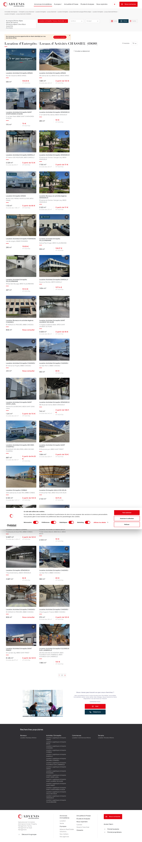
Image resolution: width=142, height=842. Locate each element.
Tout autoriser (126, 825)
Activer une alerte (60, 37)
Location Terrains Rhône (106, 738)
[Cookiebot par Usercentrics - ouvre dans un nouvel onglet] (12, 838)
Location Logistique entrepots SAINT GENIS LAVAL (56, 776)
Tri (134, 43)
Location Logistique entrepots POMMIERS (56, 772)
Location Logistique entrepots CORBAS (56, 751)
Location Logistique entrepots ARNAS (56, 738)
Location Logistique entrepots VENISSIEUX (56, 797)
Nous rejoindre (101, 4)
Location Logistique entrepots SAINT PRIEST (56, 784)
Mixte (123, 21)
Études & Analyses (87, 4)
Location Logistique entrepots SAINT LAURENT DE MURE (56, 780)
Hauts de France (20, 23)
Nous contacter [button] (128, 4)
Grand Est (20, 26)
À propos (57, 4)
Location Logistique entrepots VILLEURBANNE (56, 801)
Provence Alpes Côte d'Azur (20, 24)
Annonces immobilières (64, 817)
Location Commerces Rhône (81, 738)
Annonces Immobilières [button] (43, 4)
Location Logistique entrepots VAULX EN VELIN (56, 793)
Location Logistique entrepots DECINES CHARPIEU (56, 759)
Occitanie (20, 28)
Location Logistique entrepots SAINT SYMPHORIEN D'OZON (56, 788)
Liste (114, 21)
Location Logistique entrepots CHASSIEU (56, 747)
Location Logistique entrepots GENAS (56, 768)
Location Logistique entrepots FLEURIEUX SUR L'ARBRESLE (56, 763)
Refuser (126, 837)
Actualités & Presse (71, 4)
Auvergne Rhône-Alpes (20, 21)
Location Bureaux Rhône (28, 738)
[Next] (65, 675)
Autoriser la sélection (127, 831)
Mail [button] (95, 706)
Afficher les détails (100, 835)
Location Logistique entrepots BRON (56, 743)
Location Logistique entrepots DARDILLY (56, 755)
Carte (133, 21)
